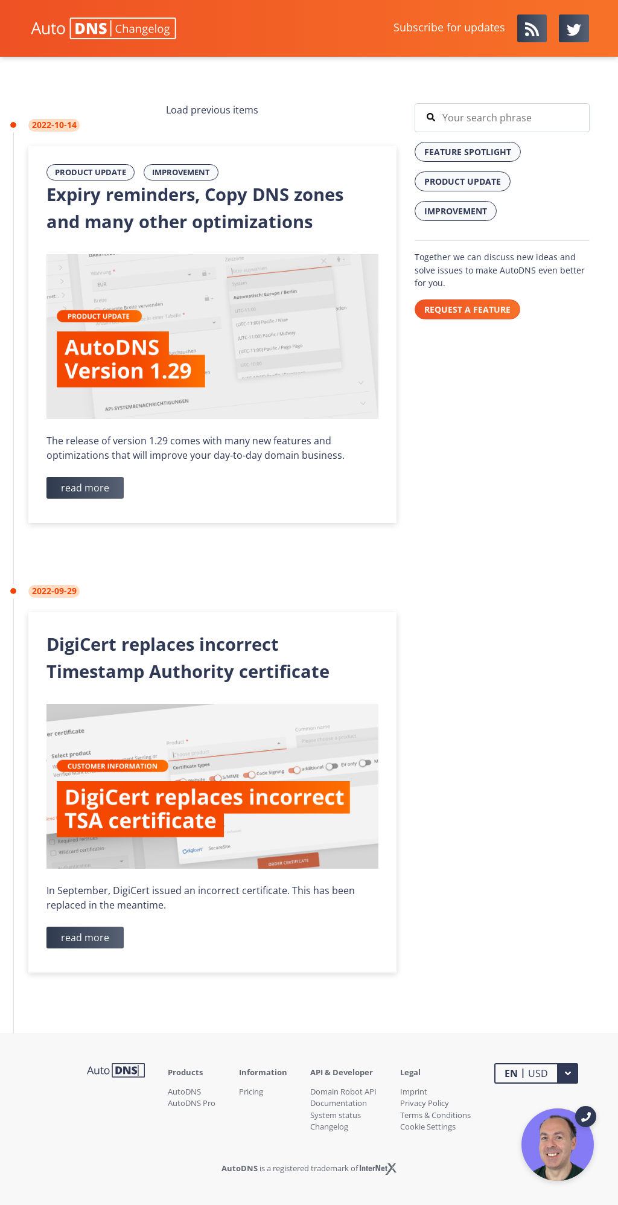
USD (526, 1073)
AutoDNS (184, 1091)
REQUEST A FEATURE (467, 309)
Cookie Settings (428, 1126)
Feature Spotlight (467, 152)
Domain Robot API (343, 1091)
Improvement (181, 172)
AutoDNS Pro (191, 1103)
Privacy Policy (424, 1103)
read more (85, 487)
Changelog (329, 1126)
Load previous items (212, 110)
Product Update (90, 172)
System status (335, 1115)
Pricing (251, 1091)
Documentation (338, 1103)
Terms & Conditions (435, 1115)
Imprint (413, 1091)
